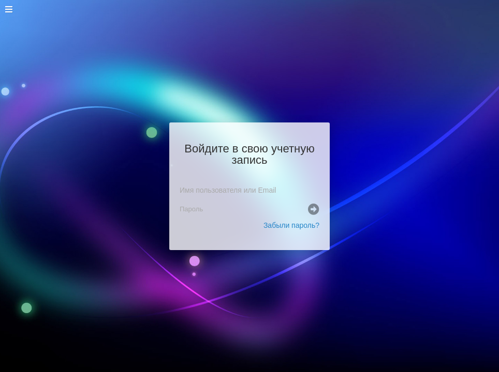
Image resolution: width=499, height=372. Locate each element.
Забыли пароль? (291, 225)
